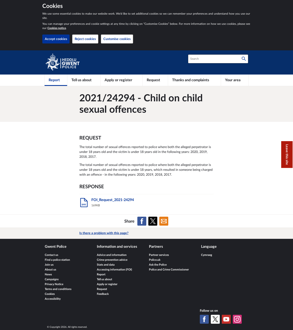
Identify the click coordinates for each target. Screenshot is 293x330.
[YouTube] (226, 319)
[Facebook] (204, 319)
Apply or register (107, 284)
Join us (49, 264)
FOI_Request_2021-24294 (112, 200)
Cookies (50, 294)
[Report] (56, 80)
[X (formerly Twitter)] (215, 319)
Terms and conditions (58, 289)
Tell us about (104, 279)
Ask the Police (158, 264)
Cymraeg (206, 255)
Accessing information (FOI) (114, 269)
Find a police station (57, 260)
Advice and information (112, 255)
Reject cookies (85, 39)
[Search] (243, 58)
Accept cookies (56, 39)
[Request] (155, 80)
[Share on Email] (163, 221)
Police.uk (154, 260)
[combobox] (218, 58)
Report (101, 274)
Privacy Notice (54, 284)
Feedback (103, 294)
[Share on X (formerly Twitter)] (152, 221)
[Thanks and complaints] (194, 80)
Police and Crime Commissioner (169, 269)
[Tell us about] (83, 80)
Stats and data (106, 264)
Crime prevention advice (112, 260)
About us (50, 269)
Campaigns (52, 279)
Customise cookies (117, 39)
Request (102, 289)
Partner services (159, 255)
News (48, 274)
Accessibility (53, 299)
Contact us (51, 255)
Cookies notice (56, 28)
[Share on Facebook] (141, 221)
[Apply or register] (121, 80)
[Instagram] (237, 319)
